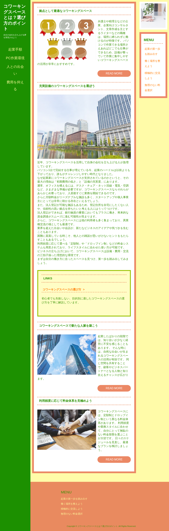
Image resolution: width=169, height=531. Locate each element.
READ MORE (114, 73)
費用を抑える (15, 85)
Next (161, 15)
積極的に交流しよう (152, 75)
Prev (145, 15)
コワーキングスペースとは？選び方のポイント (14, 17)
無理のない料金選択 (152, 88)
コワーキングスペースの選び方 (62, 289)
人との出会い (15, 70)
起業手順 (15, 49)
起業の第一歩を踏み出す (152, 51)
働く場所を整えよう (152, 63)
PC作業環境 (15, 58)
